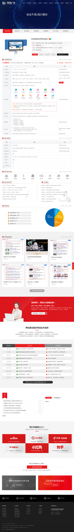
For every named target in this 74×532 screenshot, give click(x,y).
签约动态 (51, 3)
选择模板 (53, 54)
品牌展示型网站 (17, 513)
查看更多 (4, 415)
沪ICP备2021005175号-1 (10, 529)
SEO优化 (28, 513)
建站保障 (47, 54)
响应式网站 (26, 31)
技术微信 (41, 54)
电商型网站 (46, 31)
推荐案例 (16, 508)
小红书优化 (29, 3)
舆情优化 (45, 3)
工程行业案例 (16, 516)
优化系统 (56, 3)
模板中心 (61, 82)
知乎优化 (35, 3)
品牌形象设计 (66, 31)
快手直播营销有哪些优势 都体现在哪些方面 (12, 408)
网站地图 (40, 513)
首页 (24, 3)
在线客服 (35, 54)
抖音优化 (28, 508)
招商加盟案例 (16, 511)
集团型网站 (36, 31)
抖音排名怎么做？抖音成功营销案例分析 (12, 412)
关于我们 (62, 3)
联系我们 (67, 3)
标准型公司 (17, 31)
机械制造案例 (16, 510)
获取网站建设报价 (37, 467)
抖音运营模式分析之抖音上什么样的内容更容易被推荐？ (15, 410)
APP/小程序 (55, 31)
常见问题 (48, 397)
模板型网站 (7, 31)
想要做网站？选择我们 (38, 313)
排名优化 (40, 3)
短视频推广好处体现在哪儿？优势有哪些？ (12, 405)
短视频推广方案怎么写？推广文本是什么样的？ (13, 403)
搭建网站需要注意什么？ (62, 54)
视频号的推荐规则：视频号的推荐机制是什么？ (13, 400)
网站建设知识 (57, 397)
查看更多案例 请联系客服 (37, 290)
